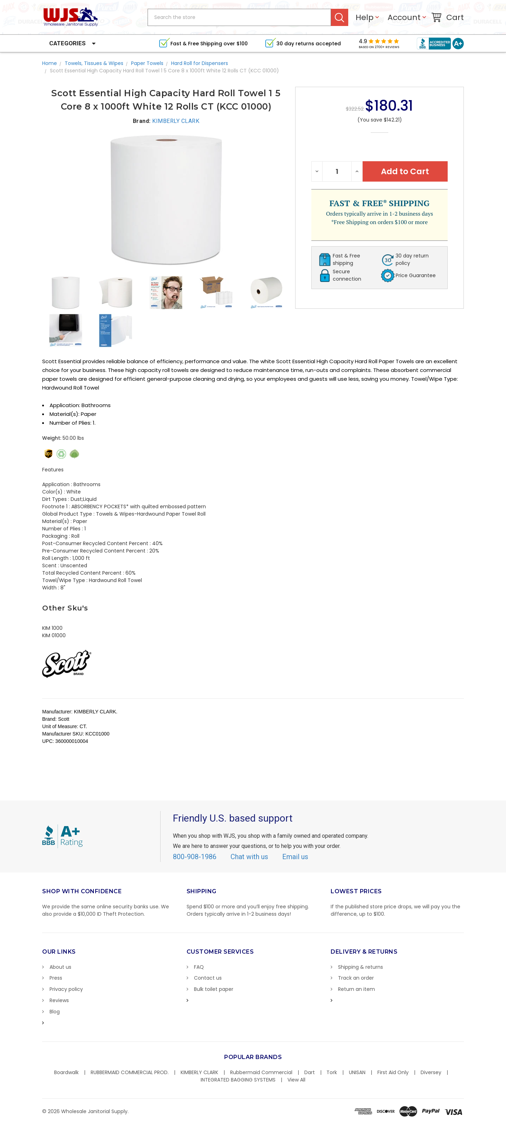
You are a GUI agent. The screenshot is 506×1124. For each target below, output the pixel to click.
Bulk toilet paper (213, 989)
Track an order (356, 977)
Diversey (431, 1072)
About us (60, 967)
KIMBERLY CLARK (199, 1072)
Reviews (59, 1000)
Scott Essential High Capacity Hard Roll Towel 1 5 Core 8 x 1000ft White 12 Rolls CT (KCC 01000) (164, 70)
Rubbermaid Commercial (261, 1072)
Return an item (356, 989)
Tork (331, 1072)
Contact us (208, 977)
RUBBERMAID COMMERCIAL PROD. (130, 1072)
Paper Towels (147, 63)
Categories (67, 43)
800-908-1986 (194, 856)
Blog (55, 1011)
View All (296, 1079)
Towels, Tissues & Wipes (94, 63)
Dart (309, 1072)
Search (339, 17)
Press (56, 977)
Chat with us (249, 856)
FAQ (199, 967)
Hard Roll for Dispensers (199, 63)
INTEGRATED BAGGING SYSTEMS (238, 1079)
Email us (295, 856)
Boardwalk (66, 1072)
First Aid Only (393, 1072)
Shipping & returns (360, 967)
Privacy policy (66, 989)
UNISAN (357, 1072)
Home (49, 63)
